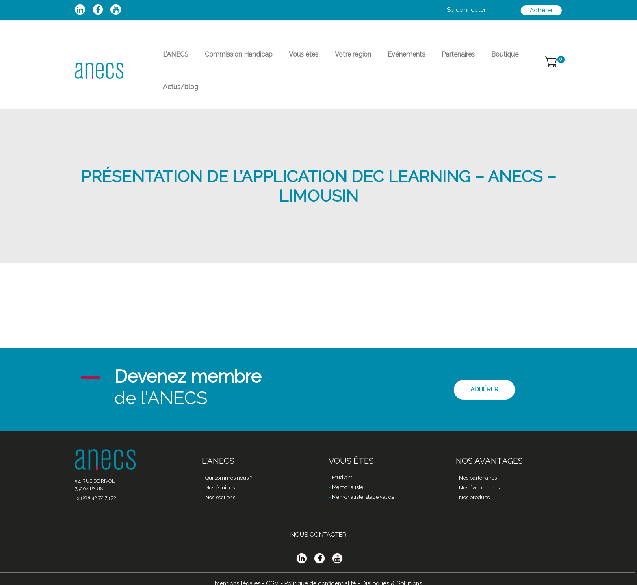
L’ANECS (172, 59)
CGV (269, 571)
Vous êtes (287, 59)
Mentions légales (233, 571)
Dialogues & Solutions (396, 571)
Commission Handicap (229, 59)
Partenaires (422, 59)
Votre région (330, 59)
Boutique (462, 59)
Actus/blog (503, 59)
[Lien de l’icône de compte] (466, 10)
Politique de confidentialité (320, 571)
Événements (377, 59)
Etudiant (342, 467)
